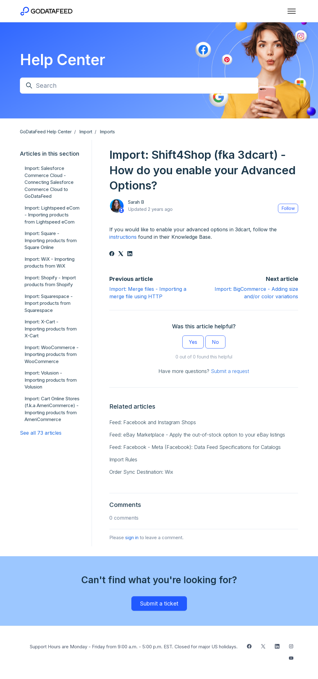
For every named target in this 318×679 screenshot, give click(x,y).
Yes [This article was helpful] (193, 342)
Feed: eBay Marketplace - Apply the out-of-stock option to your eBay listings (197, 435)
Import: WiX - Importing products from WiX (50, 262)
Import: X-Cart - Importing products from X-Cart (51, 329)
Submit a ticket (159, 603)
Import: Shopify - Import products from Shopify (50, 281)
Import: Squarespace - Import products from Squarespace (49, 303)
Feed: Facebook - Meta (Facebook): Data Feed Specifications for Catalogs (195, 447)
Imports (107, 131)
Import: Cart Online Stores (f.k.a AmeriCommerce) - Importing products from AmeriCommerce (52, 409)
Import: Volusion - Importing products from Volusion (51, 380)
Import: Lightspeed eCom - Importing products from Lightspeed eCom (52, 215)
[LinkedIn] (129, 254)
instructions (123, 237)
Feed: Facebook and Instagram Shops (152, 422)
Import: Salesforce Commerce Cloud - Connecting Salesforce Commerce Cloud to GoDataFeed (49, 182)
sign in (132, 537)
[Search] (139, 86)
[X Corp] (120, 254)
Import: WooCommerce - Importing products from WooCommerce (52, 354)
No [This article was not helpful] (215, 342)
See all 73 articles (40, 433)
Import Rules (123, 459)
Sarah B (136, 202)
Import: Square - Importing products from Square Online (51, 240)
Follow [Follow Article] (288, 208)
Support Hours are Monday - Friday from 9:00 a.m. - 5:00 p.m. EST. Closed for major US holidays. (134, 647)
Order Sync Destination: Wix (141, 472)
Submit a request (230, 371)
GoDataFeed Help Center (46, 131)
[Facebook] (111, 254)
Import (86, 131)
